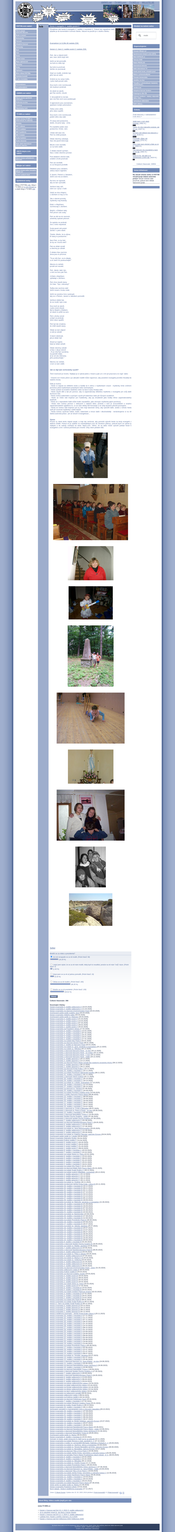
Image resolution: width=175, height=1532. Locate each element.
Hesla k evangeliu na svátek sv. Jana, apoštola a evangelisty (73, 1047)
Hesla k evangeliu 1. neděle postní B (64, 1286)
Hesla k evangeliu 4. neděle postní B (64, 1278)
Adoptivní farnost (22, 44)
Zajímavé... (19, 70)
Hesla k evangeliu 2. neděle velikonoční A (66, 1009)
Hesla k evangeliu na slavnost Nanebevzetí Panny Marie (71, 1427)
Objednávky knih (22, 108)
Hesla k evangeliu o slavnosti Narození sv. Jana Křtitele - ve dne (74, 1361)
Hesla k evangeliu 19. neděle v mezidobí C (66, 1417)
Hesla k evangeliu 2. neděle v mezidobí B (65, 1298)
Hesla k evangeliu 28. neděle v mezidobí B (66, 1196)
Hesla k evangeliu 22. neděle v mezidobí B (66, 1210)
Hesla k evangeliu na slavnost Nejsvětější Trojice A (69, 1369)
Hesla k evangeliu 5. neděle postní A (64, 1019)
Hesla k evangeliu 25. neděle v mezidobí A (66, 1331)
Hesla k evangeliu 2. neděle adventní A (65, 1065)
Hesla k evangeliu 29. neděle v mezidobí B (66, 1194)
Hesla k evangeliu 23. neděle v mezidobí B (66, 1208)
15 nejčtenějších (21, 87)
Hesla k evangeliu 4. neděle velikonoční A (66, 1381)
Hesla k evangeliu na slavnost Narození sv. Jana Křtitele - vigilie (74, 1469)
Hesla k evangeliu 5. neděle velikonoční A (66, 1379)
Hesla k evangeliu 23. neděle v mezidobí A (66, 1335)
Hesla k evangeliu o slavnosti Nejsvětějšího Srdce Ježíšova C (73, 1467)
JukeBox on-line (138, 80)
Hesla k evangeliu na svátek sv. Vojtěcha (65, 1260)
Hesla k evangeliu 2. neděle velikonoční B (66, 1266)
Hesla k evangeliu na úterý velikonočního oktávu (68, 1391)
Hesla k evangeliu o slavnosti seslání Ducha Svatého (70, 1118)
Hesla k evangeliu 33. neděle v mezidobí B (66, 1186)
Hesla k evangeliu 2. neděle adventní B (65, 1310)
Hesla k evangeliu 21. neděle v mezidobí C (66, 1415)
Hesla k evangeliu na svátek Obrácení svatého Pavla (70, 1403)
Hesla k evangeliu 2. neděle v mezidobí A (65, 1039)
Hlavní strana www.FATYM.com (22, 31)
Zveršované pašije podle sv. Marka (63, 1435)
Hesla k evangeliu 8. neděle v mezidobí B (65, 1437)
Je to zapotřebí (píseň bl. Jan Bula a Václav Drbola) (58, 1512)
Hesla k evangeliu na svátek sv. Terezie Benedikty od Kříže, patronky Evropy (79, 1447)
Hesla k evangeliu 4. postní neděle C (64, 1144)
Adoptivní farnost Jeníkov (142, 90)
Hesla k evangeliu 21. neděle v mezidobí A (66, 1339)
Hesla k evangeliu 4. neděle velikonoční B (66, 1262)
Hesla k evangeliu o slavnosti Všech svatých (67, 1077)
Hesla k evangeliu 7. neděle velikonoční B (66, 1248)
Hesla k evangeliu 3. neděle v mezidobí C (66, 1162)
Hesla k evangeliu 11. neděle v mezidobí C (66, 1477)
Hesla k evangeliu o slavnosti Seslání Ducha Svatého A (71, 1371)
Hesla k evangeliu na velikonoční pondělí (65, 1393)
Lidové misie (20, 58)
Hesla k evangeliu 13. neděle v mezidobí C (66, 1425)
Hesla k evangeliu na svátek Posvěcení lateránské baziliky (72, 1073)
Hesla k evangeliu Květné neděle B (63, 1272)
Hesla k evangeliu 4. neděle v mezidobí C (66, 1160)
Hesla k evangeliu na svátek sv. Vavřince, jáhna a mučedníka (73, 1445)
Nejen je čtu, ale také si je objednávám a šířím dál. (142, 157)
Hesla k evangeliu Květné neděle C (63, 1140)
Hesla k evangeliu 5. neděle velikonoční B (66, 1256)
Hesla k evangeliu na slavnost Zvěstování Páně (68, 1399)
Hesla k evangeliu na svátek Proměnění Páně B (68, 1220)
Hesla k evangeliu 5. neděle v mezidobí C (66, 1158)
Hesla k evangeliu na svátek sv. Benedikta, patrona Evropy (72, 1449)
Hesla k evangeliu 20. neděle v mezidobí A (66, 1341)
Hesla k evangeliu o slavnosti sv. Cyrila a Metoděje (69, 1108)
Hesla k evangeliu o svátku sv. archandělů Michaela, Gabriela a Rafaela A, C (79, 1443)
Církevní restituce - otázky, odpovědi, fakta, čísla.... (146, 97)
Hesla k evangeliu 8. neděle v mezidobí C (66, 1150)
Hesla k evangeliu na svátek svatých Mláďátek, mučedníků (72, 1172)
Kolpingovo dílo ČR (140, 93)
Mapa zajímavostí (22, 61)
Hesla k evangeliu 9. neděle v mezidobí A (65, 1457)
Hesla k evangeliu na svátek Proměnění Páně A (68, 1345)
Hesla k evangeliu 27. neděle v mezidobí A (66, 1327)
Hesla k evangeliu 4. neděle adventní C (65, 1174)
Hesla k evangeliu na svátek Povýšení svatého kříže (70, 1093)
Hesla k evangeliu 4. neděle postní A (64, 1021)
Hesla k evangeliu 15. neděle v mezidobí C (66, 1106)
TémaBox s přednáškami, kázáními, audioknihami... (145, 83)
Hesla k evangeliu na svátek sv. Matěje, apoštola (68, 1246)
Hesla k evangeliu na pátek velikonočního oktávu (69, 1385)
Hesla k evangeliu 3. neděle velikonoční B (66, 1264)
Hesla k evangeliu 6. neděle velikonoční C (66, 1124)
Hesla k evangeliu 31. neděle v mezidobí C (66, 1075)
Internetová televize (140, 65)
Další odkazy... (138, 104)
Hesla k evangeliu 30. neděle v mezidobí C (66, 1079)
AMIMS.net (106, 2)
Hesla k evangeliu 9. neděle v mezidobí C (66, 1481)
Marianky (19, 64)
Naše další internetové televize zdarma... (23, 144)
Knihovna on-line (22, 102)
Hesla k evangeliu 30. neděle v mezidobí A (66, 1322)
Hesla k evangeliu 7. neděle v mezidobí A (65, 1401)
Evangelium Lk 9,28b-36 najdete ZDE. (64, 43)
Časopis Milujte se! (139, 51)
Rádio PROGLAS (139, 62)
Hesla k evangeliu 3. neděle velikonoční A (66, 1007)
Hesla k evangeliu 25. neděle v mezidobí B (66, 1204)
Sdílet (52, 948)
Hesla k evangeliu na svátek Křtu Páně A (65, 1041)
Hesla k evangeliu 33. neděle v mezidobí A (66, 1316)
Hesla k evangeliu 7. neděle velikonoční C (66, 1120)
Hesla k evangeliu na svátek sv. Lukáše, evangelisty (70, 1083)
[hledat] (146, 35)
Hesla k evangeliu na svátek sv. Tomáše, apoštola (69, 1355)
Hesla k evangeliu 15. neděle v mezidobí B (66, 1230)
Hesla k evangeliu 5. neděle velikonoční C (66, 1126)
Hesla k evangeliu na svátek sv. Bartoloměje (67, 1214)
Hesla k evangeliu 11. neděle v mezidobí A (66, 1363)
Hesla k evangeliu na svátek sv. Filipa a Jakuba (68, 1254)
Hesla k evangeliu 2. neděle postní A (64, 1025)
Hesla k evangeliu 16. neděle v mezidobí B (66, 1228)
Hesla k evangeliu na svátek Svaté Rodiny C (67, 1170)
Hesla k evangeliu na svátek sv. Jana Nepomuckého (70, 1128)
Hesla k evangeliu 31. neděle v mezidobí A (66, 1320)
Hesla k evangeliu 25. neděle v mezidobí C (66, 1091)
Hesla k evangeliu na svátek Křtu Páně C (65, 1166)
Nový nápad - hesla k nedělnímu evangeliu (66, 1489)
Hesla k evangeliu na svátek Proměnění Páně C (68, 1465)
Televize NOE (137, 60)
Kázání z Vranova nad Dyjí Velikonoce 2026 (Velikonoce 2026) (62, 1519)
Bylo (17, 50)
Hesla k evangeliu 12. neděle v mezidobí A (66, 1359)
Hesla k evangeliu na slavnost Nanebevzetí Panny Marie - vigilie (74, 1429)
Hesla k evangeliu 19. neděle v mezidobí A (66, 1343)
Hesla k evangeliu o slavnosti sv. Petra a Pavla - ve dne (71, 1110)
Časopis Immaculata (140, 77)
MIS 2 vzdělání (21, 129)
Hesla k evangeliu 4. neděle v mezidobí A (65, 1035)
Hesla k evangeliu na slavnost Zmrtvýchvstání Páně (69, 1011)
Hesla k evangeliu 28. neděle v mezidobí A (66, 1325)
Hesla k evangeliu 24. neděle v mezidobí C (66, 1413)
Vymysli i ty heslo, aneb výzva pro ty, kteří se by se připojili (72, 1439)
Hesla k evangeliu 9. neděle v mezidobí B (65, 1242)
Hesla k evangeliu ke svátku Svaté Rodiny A (66, 1405)
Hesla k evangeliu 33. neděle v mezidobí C (66, 1071)
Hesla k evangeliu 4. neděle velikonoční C (66, 1130)
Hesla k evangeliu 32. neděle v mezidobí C (66, 1407)
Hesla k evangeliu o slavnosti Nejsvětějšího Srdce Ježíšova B (73, 1431)
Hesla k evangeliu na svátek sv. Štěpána (65, 1049)
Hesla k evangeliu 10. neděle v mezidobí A (66, 1367)
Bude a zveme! (21, 35)
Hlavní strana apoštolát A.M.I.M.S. (24, 98)
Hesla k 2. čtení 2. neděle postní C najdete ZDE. (68, 49)
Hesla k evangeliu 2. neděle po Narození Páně (67, 1045)
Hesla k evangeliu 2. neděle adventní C (65, 1178)
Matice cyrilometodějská (141, 74)
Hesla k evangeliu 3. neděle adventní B (65, 1308)
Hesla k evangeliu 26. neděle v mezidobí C (66, 1411)
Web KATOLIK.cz (139, 57)
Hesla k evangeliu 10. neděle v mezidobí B (66, 1240)
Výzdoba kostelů (21, 76)
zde (29, 185)
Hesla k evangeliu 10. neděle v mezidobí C (66, 1479)
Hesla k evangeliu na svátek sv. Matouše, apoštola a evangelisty (74, 1202)
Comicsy (19, 105)
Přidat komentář (113, 1492)
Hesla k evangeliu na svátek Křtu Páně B (65, 1300)
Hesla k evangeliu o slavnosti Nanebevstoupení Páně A (71, 1375)
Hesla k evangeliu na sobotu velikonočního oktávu (69, 1383)
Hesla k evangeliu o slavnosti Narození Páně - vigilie (70, 1057)
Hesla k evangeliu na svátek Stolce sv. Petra (67, 1154)
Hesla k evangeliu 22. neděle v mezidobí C (66, 1098)
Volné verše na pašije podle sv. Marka (64, 1485)
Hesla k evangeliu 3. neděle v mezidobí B (65, 1296)
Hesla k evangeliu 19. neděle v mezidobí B (66, 1218)
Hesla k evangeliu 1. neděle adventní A (65, 1067)
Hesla (18, 56)
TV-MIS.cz (134, 2)
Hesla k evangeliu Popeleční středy (63, 1487)
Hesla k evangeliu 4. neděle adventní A (65, 1059)
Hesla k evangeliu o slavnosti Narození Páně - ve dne (70, 1051)
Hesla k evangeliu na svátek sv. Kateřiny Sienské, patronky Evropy (75, 1134)
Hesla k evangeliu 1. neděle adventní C (65, 1180)
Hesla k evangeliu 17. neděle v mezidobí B (66, 1224)
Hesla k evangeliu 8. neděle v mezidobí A (65, 1459)
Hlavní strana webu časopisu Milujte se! (26, 171)
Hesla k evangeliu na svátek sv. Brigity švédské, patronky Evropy (74, 1421)
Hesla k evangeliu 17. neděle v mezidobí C (66, 1102)
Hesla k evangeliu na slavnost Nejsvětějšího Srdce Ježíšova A (73, 1365)
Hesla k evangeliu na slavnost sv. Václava (66, 1089)
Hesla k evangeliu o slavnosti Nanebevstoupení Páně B (71, 1250)
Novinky (19, 123)
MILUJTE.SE (148, 2)
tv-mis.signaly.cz (30, 187)
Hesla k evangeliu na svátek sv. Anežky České (67, 1463)
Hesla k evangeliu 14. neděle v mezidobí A (66, 1353)
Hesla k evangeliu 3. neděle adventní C (65, 1176)
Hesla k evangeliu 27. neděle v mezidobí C (66, 1087)
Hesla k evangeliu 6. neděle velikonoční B (66, 1252)
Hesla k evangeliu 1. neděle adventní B (65, 1312)
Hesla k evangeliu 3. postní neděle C (64, 1146)
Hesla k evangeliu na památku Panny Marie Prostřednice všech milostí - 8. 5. (79, 1455)
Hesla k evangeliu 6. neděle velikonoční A (66, 1377)
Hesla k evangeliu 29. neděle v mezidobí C (66, 1081)
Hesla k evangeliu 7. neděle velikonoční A (66, 1373)
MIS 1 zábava (20, 126)
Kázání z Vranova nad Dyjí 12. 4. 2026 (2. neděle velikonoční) (61, 1515)
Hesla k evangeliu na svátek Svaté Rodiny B (67, 1302)
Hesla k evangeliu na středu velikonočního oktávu (69, 1389)
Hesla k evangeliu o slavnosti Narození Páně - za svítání (71, 1053)
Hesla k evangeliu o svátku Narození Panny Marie (69, 1094)
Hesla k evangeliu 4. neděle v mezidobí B (65, 1294)
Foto (17, 53)
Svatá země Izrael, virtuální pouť (144, 71)
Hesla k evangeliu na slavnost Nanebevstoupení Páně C (71, 1122)
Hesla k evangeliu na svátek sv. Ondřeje (65, 1182)
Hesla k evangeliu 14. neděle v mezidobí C (66, 1423)
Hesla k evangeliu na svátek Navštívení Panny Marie (70, 1475)
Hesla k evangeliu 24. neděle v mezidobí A (66, 1333)
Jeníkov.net (137, 87)
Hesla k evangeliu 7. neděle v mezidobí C (66, 1152)
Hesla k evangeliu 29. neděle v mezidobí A (66, 1324)
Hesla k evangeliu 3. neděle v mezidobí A (65, 1037)
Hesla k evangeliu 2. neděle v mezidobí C (66, 1164)
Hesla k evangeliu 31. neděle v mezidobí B (66, 1190)
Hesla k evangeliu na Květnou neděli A (64, 1397)
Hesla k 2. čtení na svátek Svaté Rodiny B (66, 1304)
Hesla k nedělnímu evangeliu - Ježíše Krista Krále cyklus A (72, 1314)
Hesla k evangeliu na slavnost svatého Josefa (67, 1274)
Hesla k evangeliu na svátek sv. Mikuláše (65, 1461)
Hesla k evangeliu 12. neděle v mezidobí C (66, 1112)
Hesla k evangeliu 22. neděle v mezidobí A (66, 1337)
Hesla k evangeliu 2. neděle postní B (64, 1282)
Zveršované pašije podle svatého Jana (64, 1013)
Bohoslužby (20, 38)
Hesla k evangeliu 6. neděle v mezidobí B (65, 1288)
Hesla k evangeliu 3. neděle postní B (64, 1280)
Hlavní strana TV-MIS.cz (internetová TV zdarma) (24, 119)
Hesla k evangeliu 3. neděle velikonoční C (66, 1132)
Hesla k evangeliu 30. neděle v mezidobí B (66, 1192)
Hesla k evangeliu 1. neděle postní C (64, 1148)
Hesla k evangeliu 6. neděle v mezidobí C (66, 1156)
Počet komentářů (99, 1492)
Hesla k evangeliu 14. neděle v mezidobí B (66, 1232)
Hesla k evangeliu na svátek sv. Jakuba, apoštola (68, 1226)
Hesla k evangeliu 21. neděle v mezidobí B (66, 1212)
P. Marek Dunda (60, 1492)
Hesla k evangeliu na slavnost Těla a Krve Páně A (69, 1451)
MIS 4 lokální (20, 135)
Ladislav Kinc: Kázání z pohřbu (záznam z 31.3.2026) (58, 1517)
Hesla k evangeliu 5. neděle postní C (64, 1142)
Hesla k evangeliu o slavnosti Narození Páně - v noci (70, 1055)
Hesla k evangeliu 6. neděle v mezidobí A (65, 1031)
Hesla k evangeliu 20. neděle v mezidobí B (66, 1216)
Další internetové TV (140, 68)
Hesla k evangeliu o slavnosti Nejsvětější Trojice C (69, 1114)
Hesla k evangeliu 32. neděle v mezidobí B (66, 1188)
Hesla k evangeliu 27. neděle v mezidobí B (66, 1198)
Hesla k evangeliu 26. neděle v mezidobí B (66, 1200)
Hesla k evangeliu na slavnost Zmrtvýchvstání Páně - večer (72, 1268)
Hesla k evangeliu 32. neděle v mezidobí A (66, 1318)
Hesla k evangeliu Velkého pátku (62, 1015)
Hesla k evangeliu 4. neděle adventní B (65, 1306)
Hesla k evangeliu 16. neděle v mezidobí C (66, 1104)
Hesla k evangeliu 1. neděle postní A (64, 1027)
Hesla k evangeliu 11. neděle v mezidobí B (66, 1238)
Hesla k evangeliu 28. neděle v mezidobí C (66, 1085)
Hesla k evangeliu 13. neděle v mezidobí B (66, 1234)
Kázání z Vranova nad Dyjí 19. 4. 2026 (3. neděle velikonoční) (61, 1510)
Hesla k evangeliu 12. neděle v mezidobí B (66, 1236)
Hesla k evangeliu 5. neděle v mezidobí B (65, 1290)
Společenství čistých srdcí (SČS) (144, 54)
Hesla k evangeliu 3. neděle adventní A (65, 1061)
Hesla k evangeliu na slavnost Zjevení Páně (66, 1043)
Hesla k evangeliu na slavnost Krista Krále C (67, 1069)
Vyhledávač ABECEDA (141, 101)
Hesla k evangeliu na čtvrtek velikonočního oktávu (69, 1387)
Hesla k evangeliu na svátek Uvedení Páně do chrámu (70, 1292)
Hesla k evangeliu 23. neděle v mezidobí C (66, 1096)
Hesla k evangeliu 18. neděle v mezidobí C (66, 1419)
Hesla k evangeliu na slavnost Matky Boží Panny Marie (71, 1168)
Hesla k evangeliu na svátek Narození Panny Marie (69, 1483)
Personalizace (21, 84)
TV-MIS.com (120, 2)
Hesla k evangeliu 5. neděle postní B (64, 1276)
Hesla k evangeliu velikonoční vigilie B (64, 1270)
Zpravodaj (19, 47)
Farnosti (19, 41)
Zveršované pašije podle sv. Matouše (64, 1017)
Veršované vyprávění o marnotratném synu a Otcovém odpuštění (75, 1409)
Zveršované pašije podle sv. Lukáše (63, 1136)
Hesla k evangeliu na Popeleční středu (65, 1029)
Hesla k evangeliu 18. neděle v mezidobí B (66, 1222)
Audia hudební (21, 138)
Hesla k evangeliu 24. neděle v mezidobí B (66, 1206)
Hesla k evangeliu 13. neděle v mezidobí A (66, 1357)
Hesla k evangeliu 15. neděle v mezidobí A (66, 1351)
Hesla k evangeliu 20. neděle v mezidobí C (66, 1100)
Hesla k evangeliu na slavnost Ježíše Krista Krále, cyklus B (72, 1184)
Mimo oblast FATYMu (23, 73)
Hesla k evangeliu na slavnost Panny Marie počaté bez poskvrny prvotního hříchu (81, 1063)
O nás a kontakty (22, 79)
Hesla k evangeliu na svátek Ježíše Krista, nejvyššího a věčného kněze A (78, 1453)
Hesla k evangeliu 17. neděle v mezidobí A (66, 1347)
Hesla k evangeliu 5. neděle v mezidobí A (65, 1033)
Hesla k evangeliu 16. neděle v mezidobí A (66, 1349)
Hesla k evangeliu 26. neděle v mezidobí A (66, 1329)
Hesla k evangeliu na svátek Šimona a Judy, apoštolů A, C (72, 1441)
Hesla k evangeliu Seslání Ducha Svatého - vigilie (69, 1116)
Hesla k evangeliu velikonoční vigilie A (64, 1395)
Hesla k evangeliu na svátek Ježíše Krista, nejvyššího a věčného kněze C (78, 1473)
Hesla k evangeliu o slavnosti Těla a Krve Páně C (69, 1471)
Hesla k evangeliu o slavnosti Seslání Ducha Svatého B (71, 1244)
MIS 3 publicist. (21, 132)
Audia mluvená (21, 141)
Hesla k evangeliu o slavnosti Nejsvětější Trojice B (69, 1433)
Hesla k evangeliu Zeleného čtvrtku (63, 1138)
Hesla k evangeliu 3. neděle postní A (64, 1023)
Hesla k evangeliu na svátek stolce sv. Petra (66, 1284)
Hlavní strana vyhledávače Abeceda (25, 158)
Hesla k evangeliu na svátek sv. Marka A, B (66, 1258)
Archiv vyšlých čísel (23, 175)
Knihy (18, 67)
